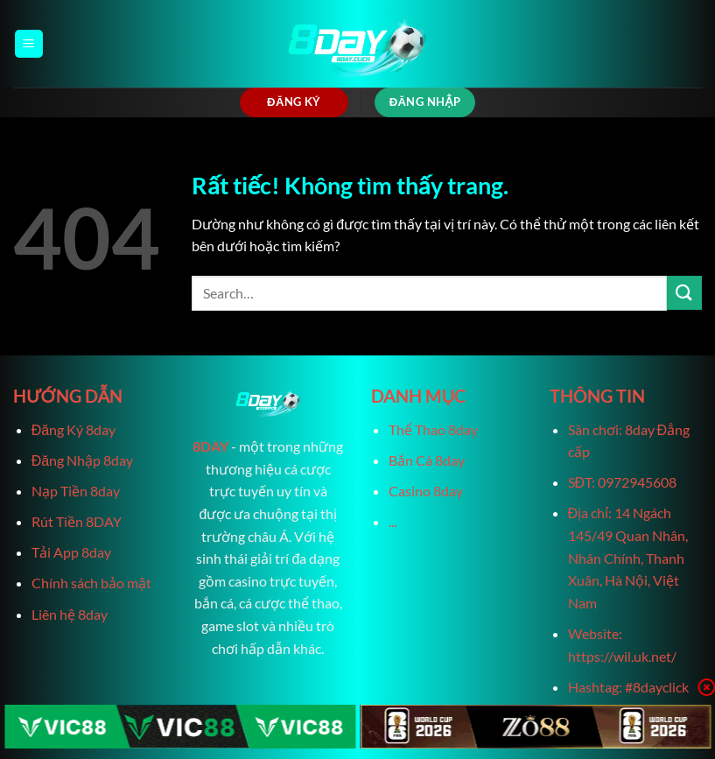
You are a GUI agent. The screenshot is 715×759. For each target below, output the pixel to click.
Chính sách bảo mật (91, 582)
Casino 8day (426, 490)
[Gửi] (684, 293)
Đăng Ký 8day (74, 429)
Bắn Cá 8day (427, 460)
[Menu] (29, 44)
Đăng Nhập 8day (82, 460)
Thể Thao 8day (433, 429)
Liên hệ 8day (70, 614)
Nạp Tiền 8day (76, 490)
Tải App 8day (71, 552)
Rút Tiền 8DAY (77, 521)
